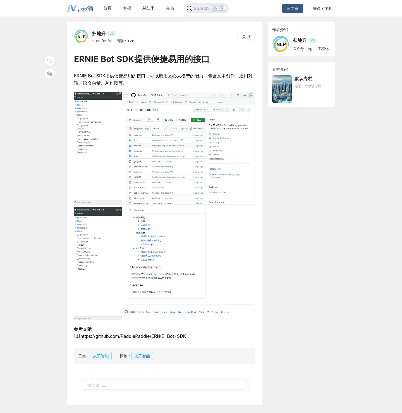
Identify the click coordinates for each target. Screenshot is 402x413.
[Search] (206, 8)
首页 (107, 8)
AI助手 (148, 8)
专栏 (127, 8)
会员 (170, 8)
